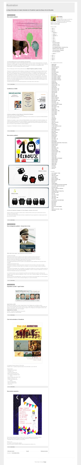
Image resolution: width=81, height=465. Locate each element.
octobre (54, 34)
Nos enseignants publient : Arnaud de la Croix (18, 226)
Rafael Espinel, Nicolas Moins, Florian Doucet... (60, 142)
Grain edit (53, 193)
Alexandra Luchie (54, 68)
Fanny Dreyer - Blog (55, 102)
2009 (53, 59)
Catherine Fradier (54, 83)
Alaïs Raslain (54, 65)
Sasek (53, 207)
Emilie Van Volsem (55, 99)
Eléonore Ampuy (54, 96)
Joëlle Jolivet (54, 196)
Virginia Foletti (54, 163)
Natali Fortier (54, 205)
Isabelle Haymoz (54, 109)
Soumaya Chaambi (55, 150)
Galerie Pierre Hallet (55, 192)
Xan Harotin (54, 165)
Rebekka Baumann (55, 144)
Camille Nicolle (54, 82)
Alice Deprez (54, 70)
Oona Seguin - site (55, 138)
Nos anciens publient (12, 17)
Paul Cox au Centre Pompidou (57, 206)
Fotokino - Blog (54, 189)
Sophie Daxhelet (54, 149)
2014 (53, 29)
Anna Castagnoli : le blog (56, 173)
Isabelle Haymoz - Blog (55, 110)
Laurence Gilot (54, 127)
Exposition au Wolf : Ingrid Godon (15, 286)
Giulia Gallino (54, 108)
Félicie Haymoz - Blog (55, 106)
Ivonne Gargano (54, 111)
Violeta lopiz (54, 210)
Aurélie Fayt (54, 81)
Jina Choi (53, 115)
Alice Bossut (54, 69)
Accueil (27, 451)
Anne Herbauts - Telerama (56, 78)
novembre (54, 32)
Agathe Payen (54, 64)
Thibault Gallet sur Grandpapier (57, 158)
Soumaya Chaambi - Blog (56, 151)
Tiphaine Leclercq (55, 160)
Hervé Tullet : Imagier (55, 194)
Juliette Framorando (55, 122)
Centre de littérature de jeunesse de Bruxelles (59, 184)
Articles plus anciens (44, 451)
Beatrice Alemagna (55, 178)
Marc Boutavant (54, 201)
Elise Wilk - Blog (54, 95)
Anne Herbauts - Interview (56, 77)
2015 (53, 28)
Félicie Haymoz (54, 105)
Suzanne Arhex (54, 154)
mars (54, 40)
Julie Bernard (54, 118)
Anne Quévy (60, 16)
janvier (54, 53)
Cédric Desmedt (54, 92)
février (54, 41)
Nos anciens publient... (13, 135)
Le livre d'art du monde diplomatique (58, 200)
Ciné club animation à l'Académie (15, 319)
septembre (55, 35)
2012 (53, 55)
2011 (53, 56)
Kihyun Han (53, 123)
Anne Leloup (54, 174)
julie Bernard (54, 119)
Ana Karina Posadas (55, 72)
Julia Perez (53, 117)
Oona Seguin (54, 137)
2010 (53, 58)
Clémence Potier (54, 91)
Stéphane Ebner (54, 153)
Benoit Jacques (54, 180)
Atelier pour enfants (55, 175)
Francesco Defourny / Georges (57, 104)
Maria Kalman (54, 202)
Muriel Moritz (54, 133)
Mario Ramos (54, 203)
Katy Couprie (54, 198)
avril (53, 38)
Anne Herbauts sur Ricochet (56, 79)
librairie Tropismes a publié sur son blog (34, 68)
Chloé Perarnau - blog (55, 88)
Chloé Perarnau (54, 87)
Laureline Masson (55, 124)
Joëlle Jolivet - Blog (55, 197)
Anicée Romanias (55, 74)
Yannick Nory (54, 167)
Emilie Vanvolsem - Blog (56, 100)
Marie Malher (54, 131)
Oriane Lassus (54, 140)
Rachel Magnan (54, 141)
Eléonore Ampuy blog (55, 97)
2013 (53, 31)
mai (53, 37)
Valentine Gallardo (55, 159)
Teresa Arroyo (54, 155)
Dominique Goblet (55, 187)
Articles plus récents (10, 451)
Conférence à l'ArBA (12, 88)
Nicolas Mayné (54, 136)
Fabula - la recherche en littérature (57, 188)
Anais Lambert (54, 73)
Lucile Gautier (54, 128)
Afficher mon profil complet (55, 23)
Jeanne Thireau (54, 114)
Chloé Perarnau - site (55, 90)
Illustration (12, 5)
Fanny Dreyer (54, 101)
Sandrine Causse (54, 145)
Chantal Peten (54, 86)
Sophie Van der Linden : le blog (57, 209)
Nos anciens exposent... (13, 391)
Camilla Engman (54, 183)
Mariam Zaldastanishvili (55, 129)
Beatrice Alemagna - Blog (56, 179)
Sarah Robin (54, 146)
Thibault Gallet (54, 156)
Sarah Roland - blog (55, 147)
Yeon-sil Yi (53, 168)
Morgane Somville (55, 132)
